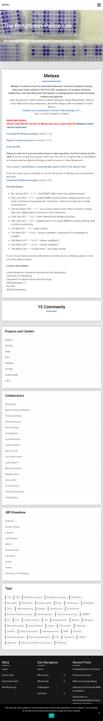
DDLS (7, 357)
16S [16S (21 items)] (9, 597)
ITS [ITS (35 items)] (8, 620)
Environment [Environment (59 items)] (73, 608)
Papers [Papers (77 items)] (51, 626)
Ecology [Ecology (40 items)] (41, 608)
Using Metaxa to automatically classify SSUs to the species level (53, 166)
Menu (5, 4)
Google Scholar (12, 527)
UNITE (8, 381)
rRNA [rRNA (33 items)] (66, 631)
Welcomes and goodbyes (85, 681)
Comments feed (10, 681)
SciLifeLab (10, 556)
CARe (8, 351)
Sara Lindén (11, 480)
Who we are (43, 675)
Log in (5, 669)
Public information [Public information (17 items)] (29, 631)
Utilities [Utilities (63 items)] (82, 637)
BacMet (9, 340)
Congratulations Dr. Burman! (86, 669)
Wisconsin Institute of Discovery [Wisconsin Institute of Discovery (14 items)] (36, 643)
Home (40, 669)
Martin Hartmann (13, 468)
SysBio (8, 562)
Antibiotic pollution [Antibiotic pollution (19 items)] (33, 597)
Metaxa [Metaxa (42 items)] (75, 620)
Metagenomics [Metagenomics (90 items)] (59, 620)
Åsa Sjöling (10, 404)
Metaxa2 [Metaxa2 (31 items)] (88, 620)
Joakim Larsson (12, 445)
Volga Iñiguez (11, 497)
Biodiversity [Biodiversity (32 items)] (27, 603)
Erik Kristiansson (13, 421)
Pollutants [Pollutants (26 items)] (81, 626)
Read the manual (15, 140)
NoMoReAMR (11, 375)
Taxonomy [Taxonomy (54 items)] (69, 637)
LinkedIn (9, 532)
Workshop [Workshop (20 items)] (61, 643)
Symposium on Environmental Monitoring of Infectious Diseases (86, 700)
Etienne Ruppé (12, 427)
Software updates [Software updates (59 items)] (16, 637)
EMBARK (9, 363)
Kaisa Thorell (11, 451)
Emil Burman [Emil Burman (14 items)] (56, 608)
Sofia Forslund (12, 486)
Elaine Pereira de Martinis (17, 410)
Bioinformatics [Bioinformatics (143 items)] (44, 603)
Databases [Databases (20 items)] (88, 603)
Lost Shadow (11, 538)
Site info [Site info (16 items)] (77, 631)
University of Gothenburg (17, 573)
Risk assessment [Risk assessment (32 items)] (50, 631)
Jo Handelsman (12, 439)
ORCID (8, 544)
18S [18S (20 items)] (17, 597)
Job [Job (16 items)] (46, 620)
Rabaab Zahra (12, 474)
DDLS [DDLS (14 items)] (9, 608)
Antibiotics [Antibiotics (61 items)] (76, 597)
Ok (51, 715)
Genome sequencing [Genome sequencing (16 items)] (67, 614)
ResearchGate (12, 550)
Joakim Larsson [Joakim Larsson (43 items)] (31, 620)
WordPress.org (9, 687)
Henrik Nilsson (12, 433)
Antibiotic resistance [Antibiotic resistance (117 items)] (57, 597)
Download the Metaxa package (22, 133)
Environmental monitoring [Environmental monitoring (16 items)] (19, 614)
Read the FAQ (13, 146)
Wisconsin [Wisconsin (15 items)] (12, 643)
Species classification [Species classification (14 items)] (39, 637)
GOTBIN (9, 369)
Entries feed (8, 675)
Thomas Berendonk (14, 491)
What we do (43, 681)
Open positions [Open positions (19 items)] (35, 626)
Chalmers (9, 521)
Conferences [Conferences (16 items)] (72, 603)
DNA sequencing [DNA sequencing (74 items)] (25, 608)
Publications (43, 687)
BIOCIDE (9, 346)
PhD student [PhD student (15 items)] (65, 626)
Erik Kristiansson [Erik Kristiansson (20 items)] (45, 614)
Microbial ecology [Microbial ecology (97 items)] (15, 626)
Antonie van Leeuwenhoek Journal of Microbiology (48, 110)
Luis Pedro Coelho (13, 456)
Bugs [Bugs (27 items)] (58, 603)
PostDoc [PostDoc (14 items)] (11, 631)
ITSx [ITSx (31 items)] (17, 620)
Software (42, 693)
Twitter (8, 567)
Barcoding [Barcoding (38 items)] (12, 603)
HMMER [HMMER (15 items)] (86, 614)
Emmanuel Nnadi (13, 416)
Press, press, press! (82, 675)
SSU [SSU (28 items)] (57, 637)
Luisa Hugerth (11, 462)
